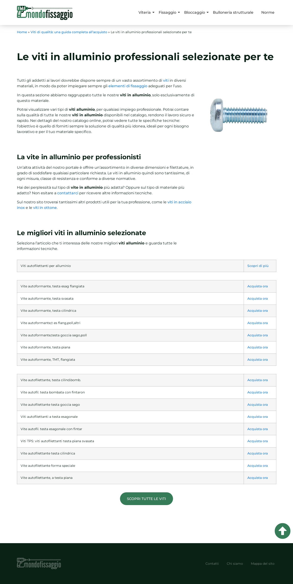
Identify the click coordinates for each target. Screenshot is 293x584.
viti (166, 80)
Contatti (212, 563)
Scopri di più (257, 266)
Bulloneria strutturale (233, 12)
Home (22, 32)
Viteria (145, 12)
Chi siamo (235, 563)
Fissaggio (168, 12)
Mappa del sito (262, 563)
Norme (267, 12)
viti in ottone (45, 207)
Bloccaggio (195, 12)
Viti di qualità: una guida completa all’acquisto (69, 32)
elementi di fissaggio (127, 86)
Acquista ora (257, 286)
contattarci (67, 193)
